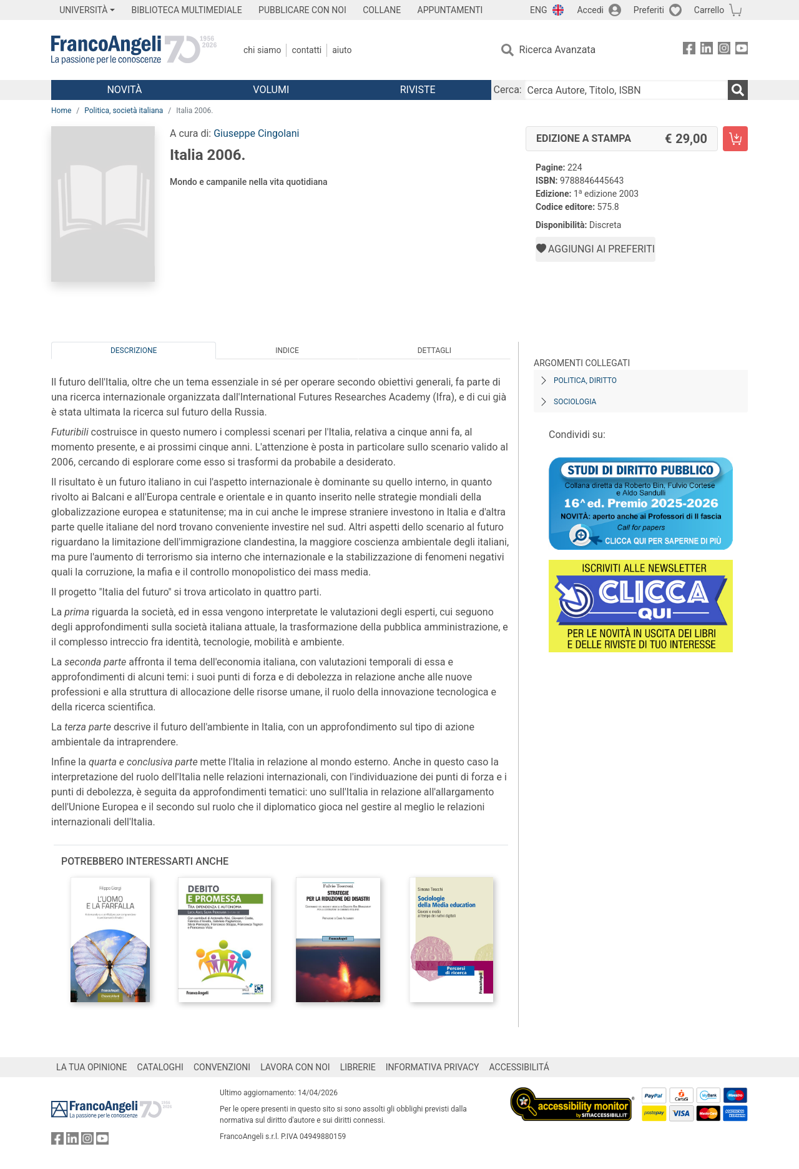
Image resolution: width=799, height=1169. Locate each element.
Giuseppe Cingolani (256, 133)
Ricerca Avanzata (557, 50)
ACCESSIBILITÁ (519, 1067)
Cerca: (508, 90)
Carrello (709, 10)
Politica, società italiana (123, 110)
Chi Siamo (262, 50)
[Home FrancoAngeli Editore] (134, 50)
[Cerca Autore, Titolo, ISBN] (626, 90)
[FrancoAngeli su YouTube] (741, 50)
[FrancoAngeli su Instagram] (724, 50)
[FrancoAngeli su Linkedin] (706, 50)
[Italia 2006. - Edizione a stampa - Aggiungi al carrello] (735, 138)
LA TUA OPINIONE (91, 1067)
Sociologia (575, 401)
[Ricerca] (738, 90)
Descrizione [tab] (133, 350)
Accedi (590, 10)
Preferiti (649, 10)
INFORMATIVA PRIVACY (432, 1067)
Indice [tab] (287, 350)
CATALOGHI (160, 1067)
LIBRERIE (358, 1067)
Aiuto (341, 50)
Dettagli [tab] (434, 350)
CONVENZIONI (222, 1067)
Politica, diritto (585, 380)
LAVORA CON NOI (295, 1067)
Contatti (306, 50)
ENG (538, 10)
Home (61, 110)
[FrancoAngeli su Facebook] (689, 50)
